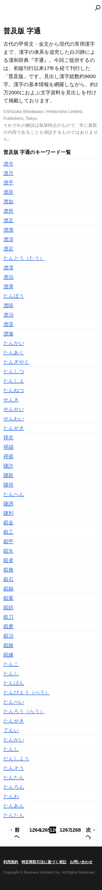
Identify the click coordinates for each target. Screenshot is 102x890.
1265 (42, 830)
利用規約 (10, 862)
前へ (17, 833)
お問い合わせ (81, 862)
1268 (73, 830)
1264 (32, 830)
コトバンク (52, 7)
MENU (8, 9)
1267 (63, 830)
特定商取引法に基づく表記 (44, 862)
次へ (88, 833)
